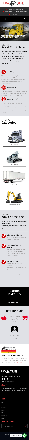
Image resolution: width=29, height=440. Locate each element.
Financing (3, 407)
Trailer (14, 185)
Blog (2, 418)
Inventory (3, 410)
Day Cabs (14, 165)
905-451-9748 (5, 379)
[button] (5, 19)
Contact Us (4, 415)
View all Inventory (14, 302)
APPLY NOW (18, 362)
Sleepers (14, 145)
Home (2, 402)
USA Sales (4, 413)
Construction (14, 205)
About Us (3, 404)
